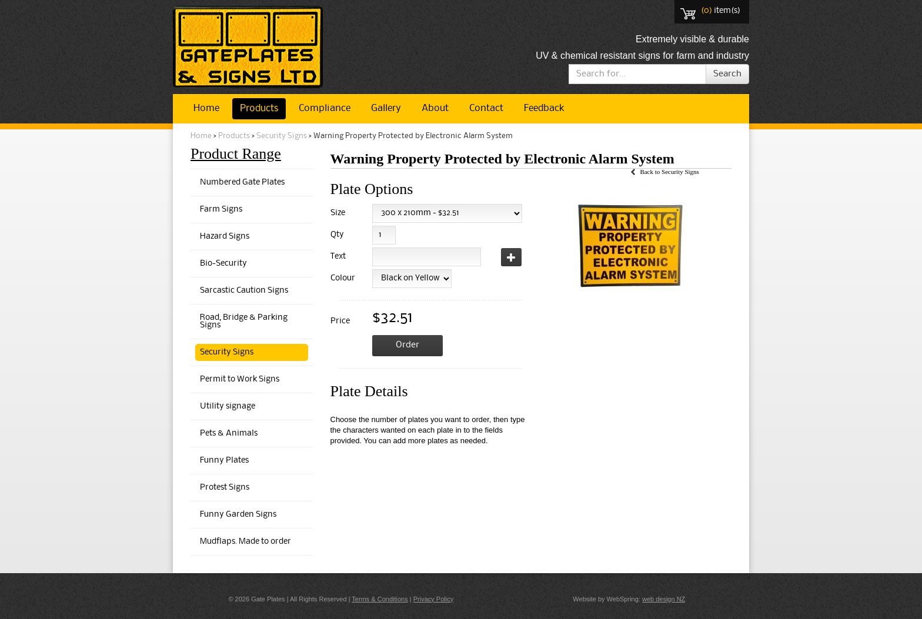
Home (206, 108)
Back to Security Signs (669, 171)
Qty (337, 235)
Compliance (324, 108)
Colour (340, 278)
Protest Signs (224, 487)
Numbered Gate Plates (242, 182)
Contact (486, 108)
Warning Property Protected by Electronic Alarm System (413, 136)
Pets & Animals (229, 433)
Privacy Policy (433, 599)
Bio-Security (223, 263)
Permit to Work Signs (239, 379)
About (435, 108)
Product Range (236, 153)
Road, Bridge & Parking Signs (244, 321)
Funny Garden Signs (238, 514)
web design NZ (663, 599)
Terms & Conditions (379, 599)
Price (340, 321)
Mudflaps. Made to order (245, 542)
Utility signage (227, 406)
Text (338, 256)
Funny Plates (224, 460)
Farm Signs (221, 209)
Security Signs (281, 136)
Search (727, 74)
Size (337, 213)
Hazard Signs (224, 236)
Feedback (544, 108)
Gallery (386, 108)
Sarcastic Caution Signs (244, 291)
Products (259, 108)
